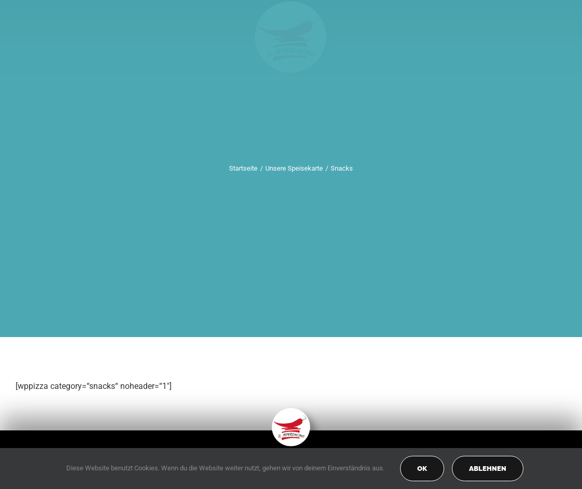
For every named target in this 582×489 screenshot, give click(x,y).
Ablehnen (487, 468)
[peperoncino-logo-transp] (291, 411)
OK (422, 468)
